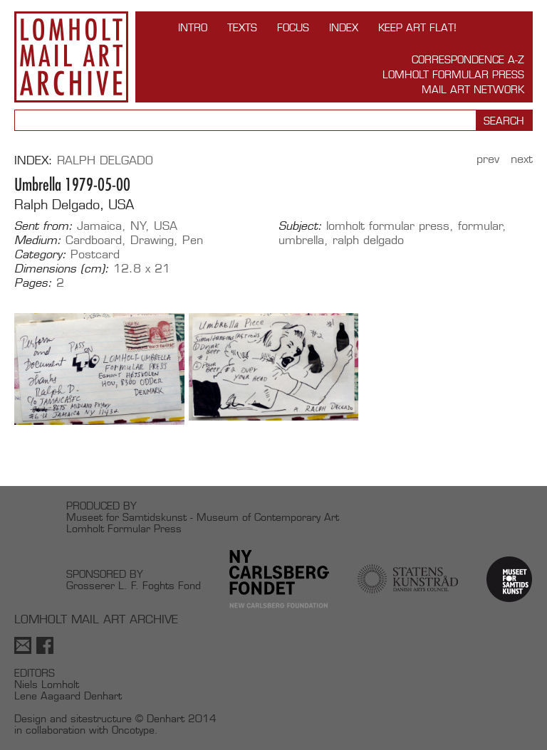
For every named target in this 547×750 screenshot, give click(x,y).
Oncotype (133, 730)
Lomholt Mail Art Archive (71, 56)
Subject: (300, 226)
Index (343, 27)
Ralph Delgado (105, 160)
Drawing (152, 240)
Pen (192, 240)
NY (138, 226)
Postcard (95, 254)
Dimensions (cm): (61, 269)
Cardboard (94, 240)
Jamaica (99, 226)
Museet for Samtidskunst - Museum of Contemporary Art (202, 517)
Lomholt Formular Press (453, 74)
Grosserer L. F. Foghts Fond (133, 585)
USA (165, 226)
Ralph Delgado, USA (74, 204)
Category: (40, 255)
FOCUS (293, 27)
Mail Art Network (473, 89)
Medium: (37, 240)
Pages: (33, 283)
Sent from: (43, 226)
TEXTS (242, 27)
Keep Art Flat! (417, 27)
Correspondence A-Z (468, 59)
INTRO (192, 27)
